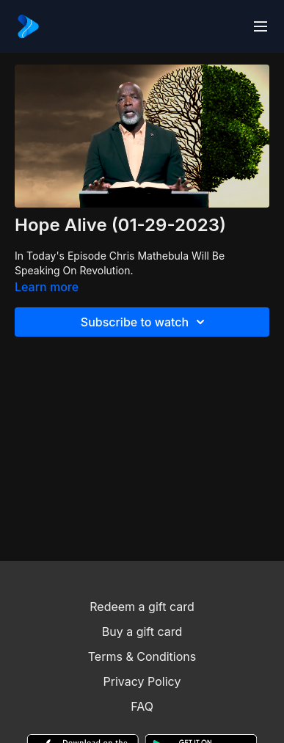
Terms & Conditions (142, 656)
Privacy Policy (142, 681)
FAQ (142, 706)
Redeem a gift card (142, 606)
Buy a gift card (142, 631)
